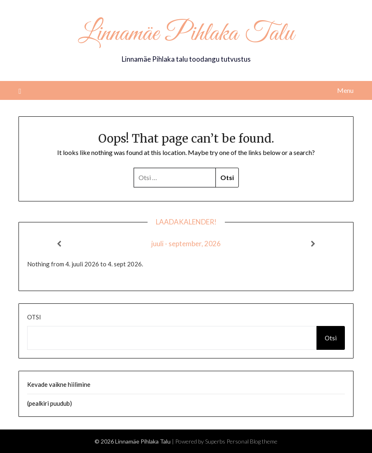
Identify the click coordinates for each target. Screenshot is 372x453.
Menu (345, 90)
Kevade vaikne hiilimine (58, 384)
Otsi (34, 317)
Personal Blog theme (251, 441)
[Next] (313, 244)
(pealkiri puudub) (49, 403)
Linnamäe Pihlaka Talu (186, 34)
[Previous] (59, 244)
